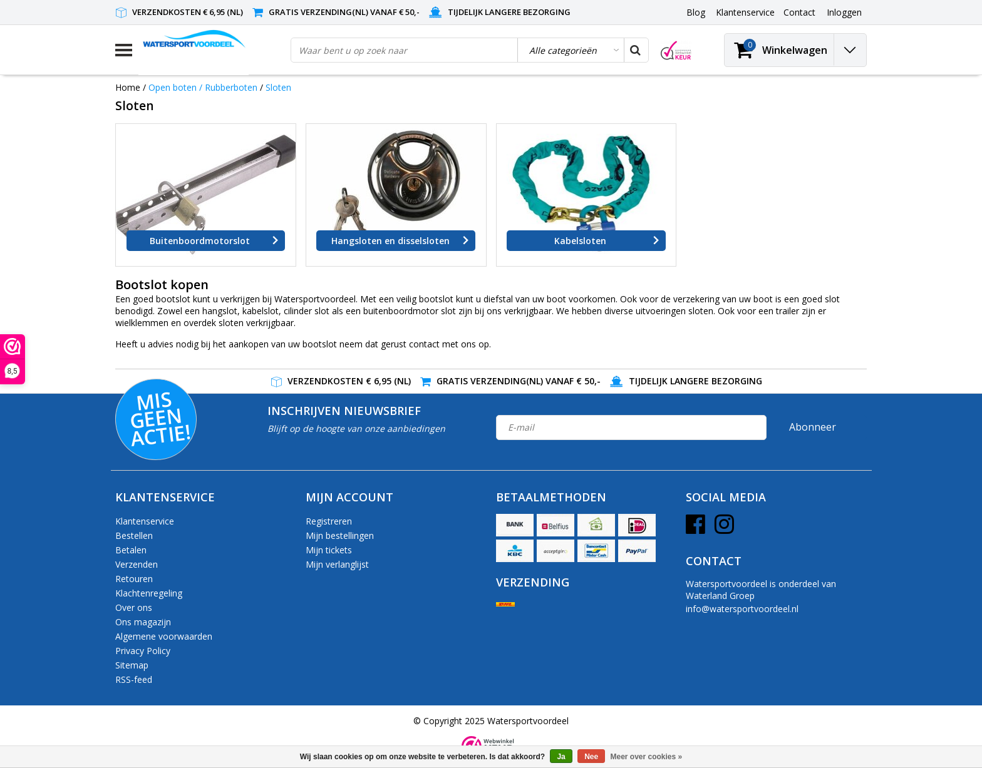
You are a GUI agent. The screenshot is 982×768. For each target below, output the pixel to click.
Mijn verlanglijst (337, 564)
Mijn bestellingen (340, 535)
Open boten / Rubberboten (202, 87)
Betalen (131, 550)
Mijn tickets (329, 550)
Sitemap (131, 665)
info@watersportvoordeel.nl (742, 609)
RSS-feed (133, 679)
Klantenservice (144, 521)
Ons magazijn (143, 622)
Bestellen (134, 535)
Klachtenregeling (148, 593)
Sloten (278, 87)
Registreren (329, 521)
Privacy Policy (142, 651)
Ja (561, 756)
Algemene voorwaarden (163, 636)
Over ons (133, 607)
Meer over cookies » (647, 756)
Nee (591, 756)
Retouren (134, 579)
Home (127, 87)
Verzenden (136, 564)
